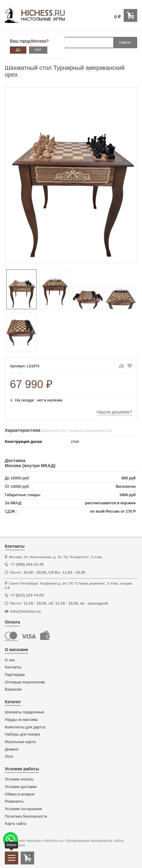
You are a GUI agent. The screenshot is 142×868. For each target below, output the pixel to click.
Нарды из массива (21, 720)
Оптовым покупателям (25, 682)
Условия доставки (21, 787)
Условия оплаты (19, 779)
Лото (9, 756)
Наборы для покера (22, 734)
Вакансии (13, 689)
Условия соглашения (23, 809)
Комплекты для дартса (25, 727)
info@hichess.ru (25, 611)
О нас (10, 660)
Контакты (13, 667)
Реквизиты (14, 801)
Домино (12, 749)
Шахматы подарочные (24, 712)
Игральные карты (20, 742)
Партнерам (15, 675)
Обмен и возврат (20, 794)
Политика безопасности (26, 816)
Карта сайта (15, 824)
